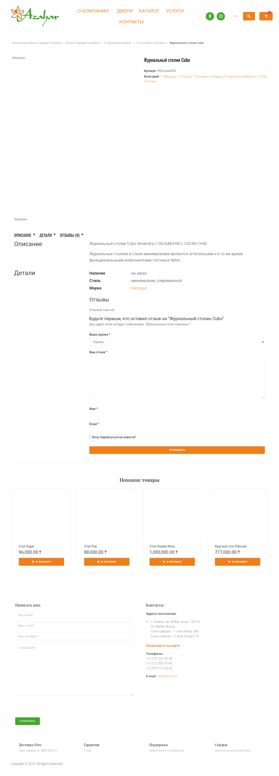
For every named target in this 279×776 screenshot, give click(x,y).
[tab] (26, 234)
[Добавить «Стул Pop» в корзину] (106, 562)
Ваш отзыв (98, 352)
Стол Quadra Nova (162, 546)
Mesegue (139, 288)
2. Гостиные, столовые (151, 42)
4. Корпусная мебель (117, 42)
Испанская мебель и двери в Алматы (37, 42)
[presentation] (48, 708)
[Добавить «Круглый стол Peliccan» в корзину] (237, 562)
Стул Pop (90, 546)
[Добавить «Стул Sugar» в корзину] (41, 562)
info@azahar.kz (167, 676)
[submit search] (249, 16)
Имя (93, 409)
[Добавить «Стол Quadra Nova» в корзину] (172, 562)
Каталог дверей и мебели (83, 42)
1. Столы (183, 76)
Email (94, 424)
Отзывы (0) (70, 235)
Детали (45, 235)
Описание (22, 235)
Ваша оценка (99, 334)
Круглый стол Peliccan (231, 546)
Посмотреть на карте (163, 646)
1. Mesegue (168, 76)
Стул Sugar (26, 546)
